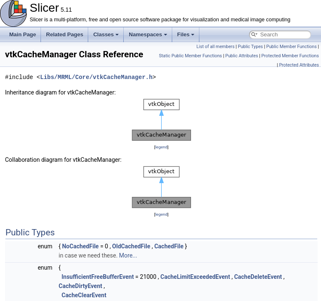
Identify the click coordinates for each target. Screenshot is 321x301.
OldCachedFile (131, 246)
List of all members (215, 46)
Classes (106, 34)
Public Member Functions (291, 46)
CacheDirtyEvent (80, 286)
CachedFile (168, 246)
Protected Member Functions (290, 56)
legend (161, 147)
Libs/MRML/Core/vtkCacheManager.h (96, 77)
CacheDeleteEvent (258, 276)
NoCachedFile (80, 246)
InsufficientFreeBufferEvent (97, 276)
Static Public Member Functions (190, 56)
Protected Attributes (299, 65)
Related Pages (64, 34)
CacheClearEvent (83, 295)
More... (128, 255)
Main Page (22, 34)
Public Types (250, 46)
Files (186, 34)
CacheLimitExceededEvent (195, 276)
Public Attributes (241, 56)
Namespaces (148, 34)
